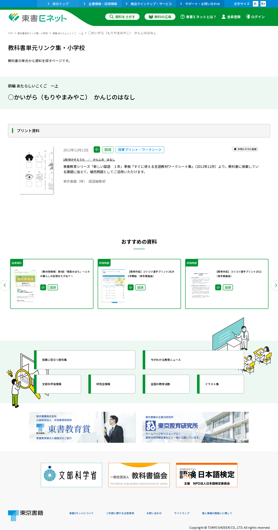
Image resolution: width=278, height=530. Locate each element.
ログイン (255, 16)
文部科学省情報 (58, 384)
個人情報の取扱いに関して (250, 501)
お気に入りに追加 (242, 150)
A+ (263, 3)
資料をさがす (122, 16)
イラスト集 (217, 384)
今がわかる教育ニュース (174, 360)
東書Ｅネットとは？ (198, 16)
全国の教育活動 (167, 384)
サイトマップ (207, 501)
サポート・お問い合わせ (200, 3)
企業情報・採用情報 (100, 3)
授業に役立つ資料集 (62, 360)
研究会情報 (108, 384)
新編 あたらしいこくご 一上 (86, 33)
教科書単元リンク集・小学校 (40, 33)
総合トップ (58, 3)
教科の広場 (160, 16)
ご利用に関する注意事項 (133, 501)
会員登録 (231, 16)
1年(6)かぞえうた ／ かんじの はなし (99, 161)
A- (255, 3)
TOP (11, 33)
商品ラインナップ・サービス (149, 3)
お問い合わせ (174, 501)
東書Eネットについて (85, 501)
